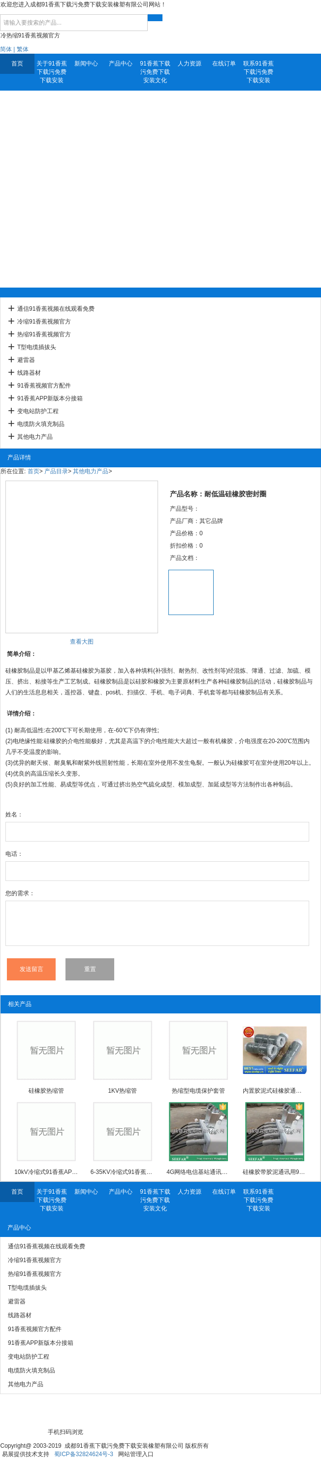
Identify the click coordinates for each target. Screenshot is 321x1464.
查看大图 (82, 641)
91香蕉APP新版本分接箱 (50, 398)
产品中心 (120, 63)
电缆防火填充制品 (40, 424)
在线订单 (224, 63)
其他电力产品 (35, 436)
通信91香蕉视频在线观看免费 (56, 308)
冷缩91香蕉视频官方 (44, 321)
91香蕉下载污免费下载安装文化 (155, 72)
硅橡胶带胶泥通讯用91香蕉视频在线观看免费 (275, 1172)
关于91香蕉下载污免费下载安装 (51, 72)
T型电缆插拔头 (36, 347)
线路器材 (29, 372)
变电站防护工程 (38, 411)
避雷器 (26, 360)
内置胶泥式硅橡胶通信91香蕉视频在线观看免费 (275, 1090)
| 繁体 (20, 49)
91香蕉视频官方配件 (44, 385)
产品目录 (56, 471)
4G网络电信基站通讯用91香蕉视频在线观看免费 (198, 1172)
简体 (6, 49)
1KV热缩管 (122, 1090)
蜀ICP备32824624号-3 (83, 1454)
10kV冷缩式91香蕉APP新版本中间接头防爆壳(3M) (46, 1172)
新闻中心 (86, 63)
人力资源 (189, 63)
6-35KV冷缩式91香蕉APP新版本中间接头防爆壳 (123, 1172)
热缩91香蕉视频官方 (44, 334)
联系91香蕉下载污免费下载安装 (258, 72)
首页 (17, 63)
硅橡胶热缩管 (46, 1090)
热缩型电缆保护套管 (198, 1090)
